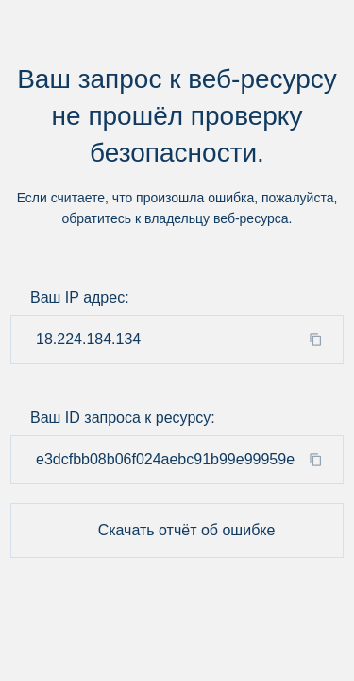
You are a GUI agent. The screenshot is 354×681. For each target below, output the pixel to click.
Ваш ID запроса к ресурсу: (122, 418)
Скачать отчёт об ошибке (187, 530)
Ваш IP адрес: (79, 297)
